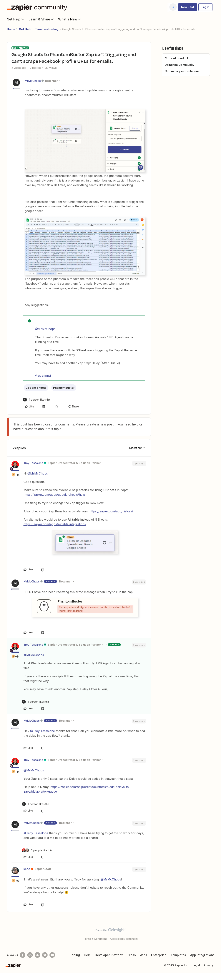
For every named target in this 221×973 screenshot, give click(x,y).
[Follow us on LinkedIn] (30, 955)
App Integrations (202, 955)
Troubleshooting (47, 29)
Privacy (209, 965)
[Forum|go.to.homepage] (38, 7)
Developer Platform (109, 955)
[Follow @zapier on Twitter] (45, 955)
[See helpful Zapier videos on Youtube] (52, 955)
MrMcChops (33, 80)
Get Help (16, 19)
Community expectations (182, 71)
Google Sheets (36, 387)
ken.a (27, 869)
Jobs (143, 955)
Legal (196, 965)
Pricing (75, 955)
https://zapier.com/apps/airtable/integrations (55, 524)
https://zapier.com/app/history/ (111, 511)
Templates (178, 955)
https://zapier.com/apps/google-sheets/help (54, 494)
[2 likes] (37, 850)
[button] (187, 7)
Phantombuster (63, 387)
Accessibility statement (124, 938)
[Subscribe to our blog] (37, 955)
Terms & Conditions (95, 938)
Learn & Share (41, 19)
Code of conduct (176, 58)
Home (11, 29)
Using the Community (179, 65)
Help (87, 955)
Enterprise (158, 955)
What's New (70, 19)
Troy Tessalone (33, 463)
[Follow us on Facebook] (22, 955)
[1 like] (37, 399)
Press (131, 955)
